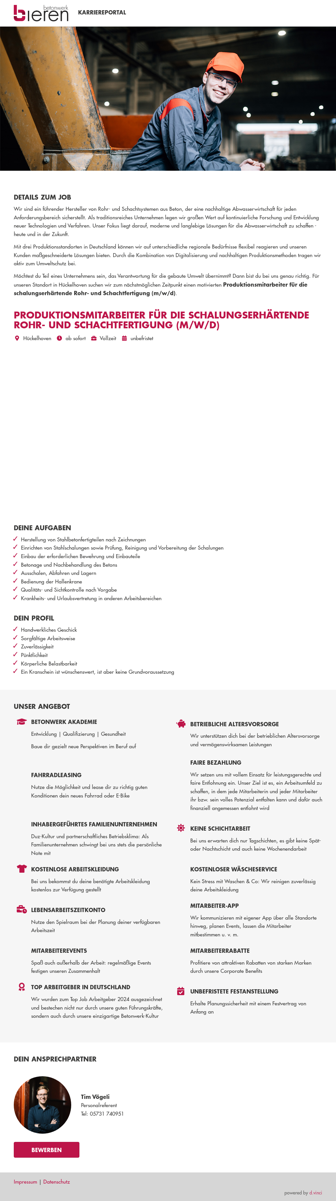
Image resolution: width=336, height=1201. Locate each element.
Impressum (25, 1181)
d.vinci (315, 1192)
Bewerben (47, 1150)
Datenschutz (56, 1181)
